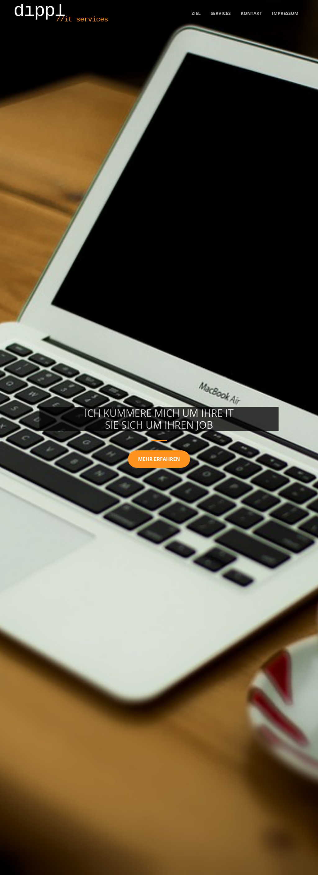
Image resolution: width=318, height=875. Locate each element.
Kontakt (251, 13)
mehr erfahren (159, 459)
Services (221, 13)
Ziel (196, 13)
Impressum (285, 13)
